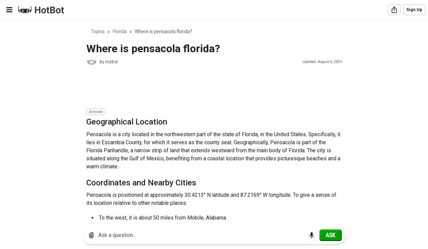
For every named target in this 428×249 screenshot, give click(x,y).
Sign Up (414, 9)
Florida (120, 31)
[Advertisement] (208, 88)
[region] (214, 120)
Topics (98, 31)
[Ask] (330, 235)
